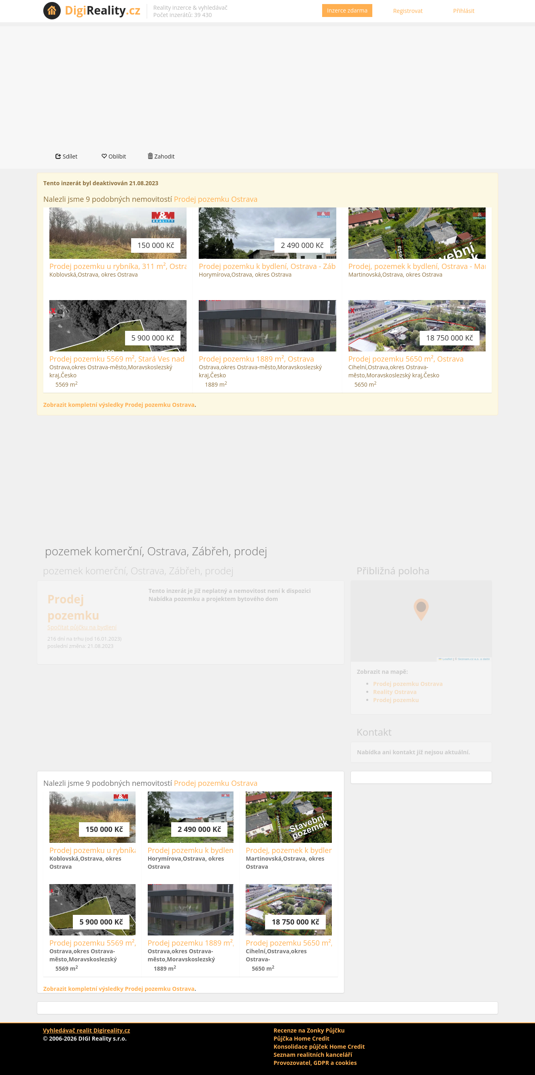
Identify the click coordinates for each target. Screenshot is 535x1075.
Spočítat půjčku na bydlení (82, 627)
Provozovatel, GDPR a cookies (315, 1063)
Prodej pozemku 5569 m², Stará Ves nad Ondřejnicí (135, 359)
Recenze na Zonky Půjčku (309, 1030)
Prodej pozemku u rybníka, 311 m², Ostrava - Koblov (137, 266)
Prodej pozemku (396, 700)
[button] (421, 610)
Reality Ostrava (395, 692)
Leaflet (445, 659)
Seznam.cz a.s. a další (474, 659)
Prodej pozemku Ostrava (216, 199)
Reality (102, 10)
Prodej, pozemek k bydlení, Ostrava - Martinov (426, 266)
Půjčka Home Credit (301, 1038)
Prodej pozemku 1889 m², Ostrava (256, 359)
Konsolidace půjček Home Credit (319, 1046)
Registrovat (407, 11)
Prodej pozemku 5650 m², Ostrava (406, 359)
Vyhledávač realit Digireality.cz (86, 1030)
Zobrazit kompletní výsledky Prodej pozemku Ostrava (119, 404)
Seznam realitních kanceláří (313, 1054)
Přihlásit (464, 11)
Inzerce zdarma (347, 10)
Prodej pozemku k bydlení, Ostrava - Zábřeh (273, 266)
